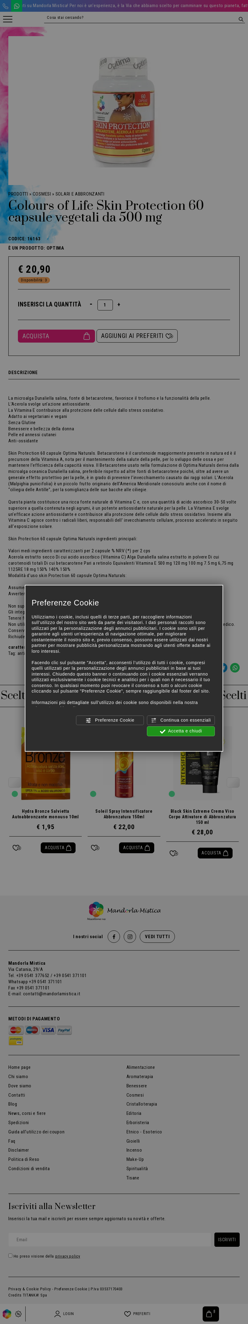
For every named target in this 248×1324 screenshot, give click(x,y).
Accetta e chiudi (181, 731)
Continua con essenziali (181, 720)
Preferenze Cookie (109, 720)
